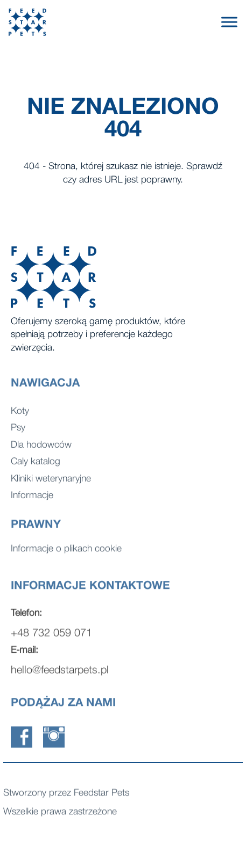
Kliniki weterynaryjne (51, 485)
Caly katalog (35, 468)
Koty (20, 417)
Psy (18, 434)
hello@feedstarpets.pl (60, 678)
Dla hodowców (41, 451)
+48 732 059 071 (51, 641)
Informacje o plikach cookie (66, 551)
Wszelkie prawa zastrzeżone (60, 814)
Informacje (32, 502)
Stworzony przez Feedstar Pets (66, 795)
